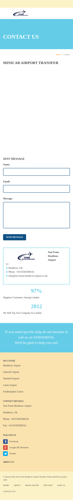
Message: (8, 198)
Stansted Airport (11, 378)
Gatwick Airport (11, 372)
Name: (6, 164)
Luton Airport (10, 385)
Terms (49, 477)
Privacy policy (61, 477)
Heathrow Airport (12, 365)
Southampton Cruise (13, 391)
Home (58, 54)
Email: (6, 181)
